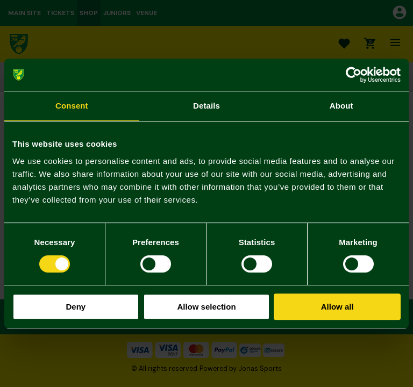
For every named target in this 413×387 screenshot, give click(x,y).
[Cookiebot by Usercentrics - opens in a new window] (354, 75)
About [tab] (341, 105)
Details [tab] (206, 105)
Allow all (337, 306)
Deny (76, 306)
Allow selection (206, 306)
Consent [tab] (71, 105)
